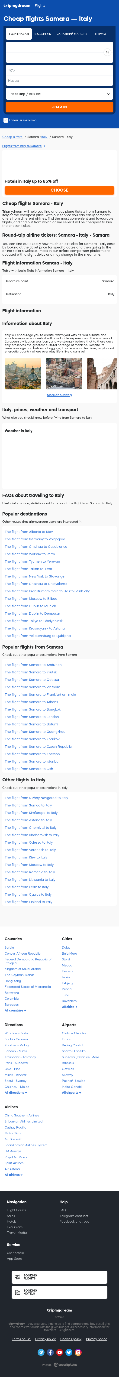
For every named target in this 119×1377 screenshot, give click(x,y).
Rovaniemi (69, 1000)
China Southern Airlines (22, 1115)
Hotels (11, 1221)
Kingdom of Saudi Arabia (23, 968)
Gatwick (68, 1068)
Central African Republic (23, 953)
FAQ (63, 1210)
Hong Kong (13, 980)
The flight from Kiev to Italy (26, 857)
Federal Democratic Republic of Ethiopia (28, 961)
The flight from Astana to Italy (28, 820)
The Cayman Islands (19, 974)
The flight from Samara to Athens (31, 702)
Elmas (66, 1039)
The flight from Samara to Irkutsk (31, 672)
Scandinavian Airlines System (26, 1145)
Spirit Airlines (14, 1163)
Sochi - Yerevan (16, 1039)
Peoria (66, 989)
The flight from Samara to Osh (29, 768)
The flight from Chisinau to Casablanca (36, 546)
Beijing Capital (72, 1045)
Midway (67, 1075)
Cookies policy (70, 1339)
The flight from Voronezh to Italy (30, 850)
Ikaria (66, 977)
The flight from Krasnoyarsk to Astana (35, 628)
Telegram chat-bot (74, 1215)
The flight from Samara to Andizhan (33, 664)
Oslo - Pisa (12, 1068)
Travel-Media (17, 1232)
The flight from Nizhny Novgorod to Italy (36, 797)
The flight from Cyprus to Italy (28, 894)
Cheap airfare (12, 136)
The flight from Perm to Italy (26, 887)
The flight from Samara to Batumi (31, 724)
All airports (70, 1092)
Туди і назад (19, 34)
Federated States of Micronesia (28, 986)
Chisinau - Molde (17, 1086)
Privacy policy (45, 1339)
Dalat (66, 947)
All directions (15, 1092)
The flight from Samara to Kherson (32, 754)
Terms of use (21, 1339)
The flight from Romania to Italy (30, 872)
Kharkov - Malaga (17, 1045)
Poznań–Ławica (73, 1080)
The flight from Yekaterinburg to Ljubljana (38, 635)
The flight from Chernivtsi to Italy (30, 827)
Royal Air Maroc (16, 1157)
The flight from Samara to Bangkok (33, 709)
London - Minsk (16, 1051)
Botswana (12, 992)
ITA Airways (13, 1151)
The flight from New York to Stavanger (35, 576)
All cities (68, 1006)
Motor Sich (13, 1133)
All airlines (12, 1174)
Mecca (67, 965)
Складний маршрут (73, 34)
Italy (44, 136)
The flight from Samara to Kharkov (32, 739)
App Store (14, 1258)
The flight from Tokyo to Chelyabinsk (34, 621)
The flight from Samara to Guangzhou (35, 731)
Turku (66, 995)
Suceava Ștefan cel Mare (80, 1057)
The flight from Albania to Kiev (29, 531)
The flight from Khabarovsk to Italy (32, 835)
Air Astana (12, 1169)
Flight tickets (16, 1210)
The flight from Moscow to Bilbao (31, 598)
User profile (15, 1252)
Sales (11, 1215)
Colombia (12, 998)
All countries (14, 1010)
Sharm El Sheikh (74, 1051)
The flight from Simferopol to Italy (31, 812)
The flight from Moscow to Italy (29, 864)
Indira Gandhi (72, 1086)
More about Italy (59, 395)
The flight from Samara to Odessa (32, 679)
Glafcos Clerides (74, 1033)
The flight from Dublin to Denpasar (32, 613)
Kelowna (68, 971)
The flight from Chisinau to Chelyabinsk (36, 583)
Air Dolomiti (13, 1139)
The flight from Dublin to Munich (30, 606)
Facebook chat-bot (74, 1221)
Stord (66, 959)
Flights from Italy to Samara (22, 145)
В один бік (43, 34)
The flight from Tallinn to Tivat (28, 569)
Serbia (9, 947)
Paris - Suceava (16, 1062)
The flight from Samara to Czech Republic (38, 746)
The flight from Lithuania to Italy (30, 879)
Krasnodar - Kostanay (20, 1057)
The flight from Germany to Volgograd (35, 539)
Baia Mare (69, 953)
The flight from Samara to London (32, 716)
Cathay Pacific (15, 1127)
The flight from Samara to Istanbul (32, 761)
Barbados (12, 1004)
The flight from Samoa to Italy (28, 805)
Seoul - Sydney (15, 1080)
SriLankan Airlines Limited (23, 1121)
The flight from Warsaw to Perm (30, 554)
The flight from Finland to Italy (28, 902)
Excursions (15, 1227)
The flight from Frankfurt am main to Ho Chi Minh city (47, 591)
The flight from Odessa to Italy (29, 842)
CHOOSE (59, 190)
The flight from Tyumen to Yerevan (32, 561)
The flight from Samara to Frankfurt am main (40, 694)
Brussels (68, 1062)
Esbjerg (67, 983)
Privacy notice (96, 1339)
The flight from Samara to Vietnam (32, 687)
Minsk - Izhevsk (16, 1075)
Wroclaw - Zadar (17, 1033)
